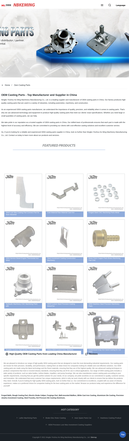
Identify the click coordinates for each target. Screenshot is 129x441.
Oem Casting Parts (22, 85)
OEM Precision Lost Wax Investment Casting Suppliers (71, 425)
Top (123, 434)
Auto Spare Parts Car (83, 418)
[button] (102, 5)
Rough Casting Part (20, 395)
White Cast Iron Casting (86, 395)
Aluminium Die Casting (106, 395)
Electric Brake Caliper (37, 395)
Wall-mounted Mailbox (67, 395)
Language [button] (120, 5)
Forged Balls (6, 395)
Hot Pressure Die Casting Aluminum (50, 398)
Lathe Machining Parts (28, 418)
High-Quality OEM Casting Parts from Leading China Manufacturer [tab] (41, 354)
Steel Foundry (29, 398)
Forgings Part (52, 395)
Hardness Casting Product (111, 418)
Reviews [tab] (91, 354)
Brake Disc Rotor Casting (56, 418)
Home (7, 85)
